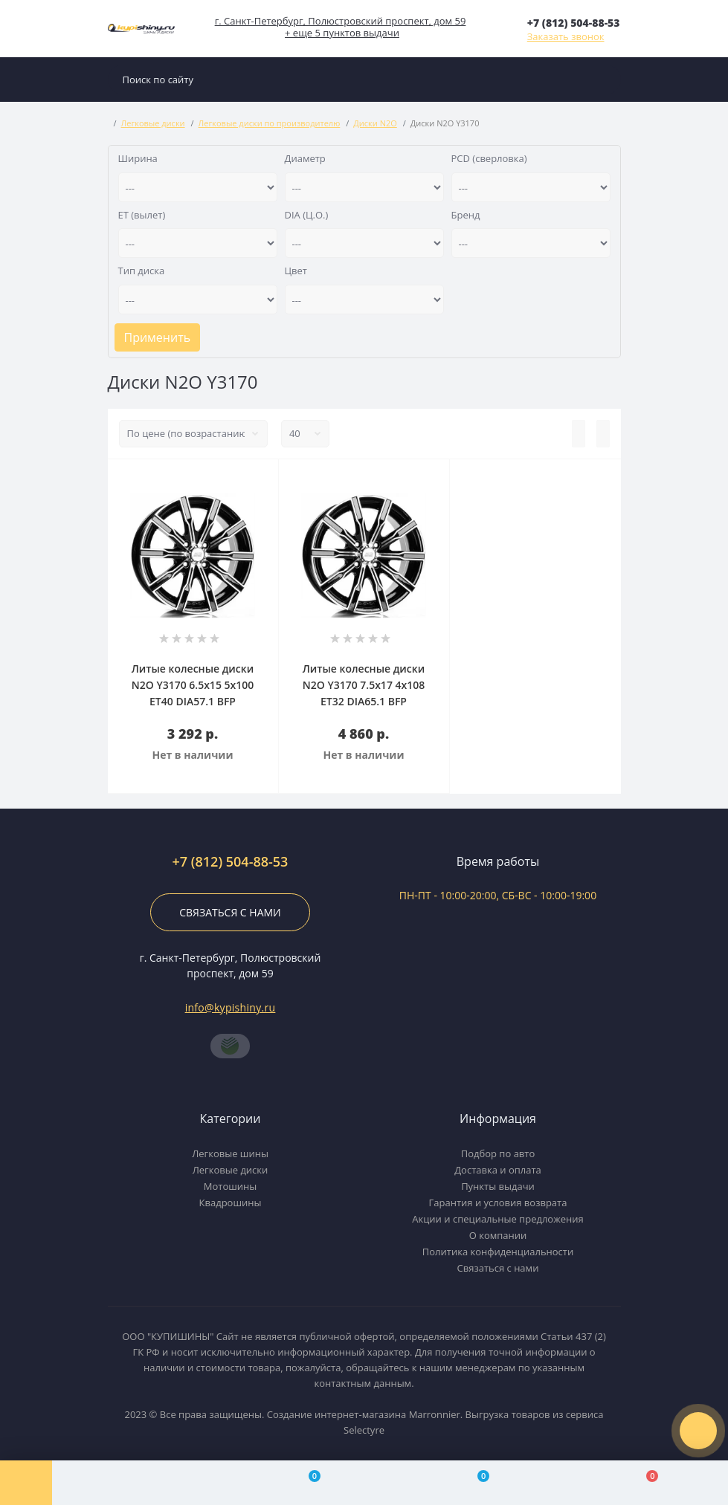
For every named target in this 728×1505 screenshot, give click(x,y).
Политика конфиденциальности (497, 1251)
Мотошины (230, 1186)
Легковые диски (153, 123)
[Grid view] (603, 434)
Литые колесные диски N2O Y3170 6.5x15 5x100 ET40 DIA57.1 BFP (193, 684)
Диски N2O (374, 123)
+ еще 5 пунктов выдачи (342, 32)
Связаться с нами (229, 912)
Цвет (296, 270)
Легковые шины (230, 1153)
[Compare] (305, 1482)
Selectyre (364, 1430)
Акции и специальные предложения (497, 1219)
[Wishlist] (474, 1482)
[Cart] (643, 1482)
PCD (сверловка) (489, 158)
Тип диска (141, 270)
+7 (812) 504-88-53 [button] (231, 861)
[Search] (606, 79)
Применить (157, 337)
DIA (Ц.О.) (307, 214)
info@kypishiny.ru (230, 1007)
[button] (573, 22)
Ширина (138, 158)
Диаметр (305, 158)
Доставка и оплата (497, 1170)
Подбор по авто (498, 1153)
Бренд (465, 214)
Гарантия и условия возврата (498, 1202)
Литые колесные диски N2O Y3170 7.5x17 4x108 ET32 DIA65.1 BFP (364, 684)
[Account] (136, 1482)
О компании (498, 1235)
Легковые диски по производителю (270, 123)
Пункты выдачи (498, 1186)
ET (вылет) (142, 214)
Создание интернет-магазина (336, 1414)
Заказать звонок (566, 36)
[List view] (578, 434)
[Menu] (26, 1482)
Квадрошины (230, 1202)
